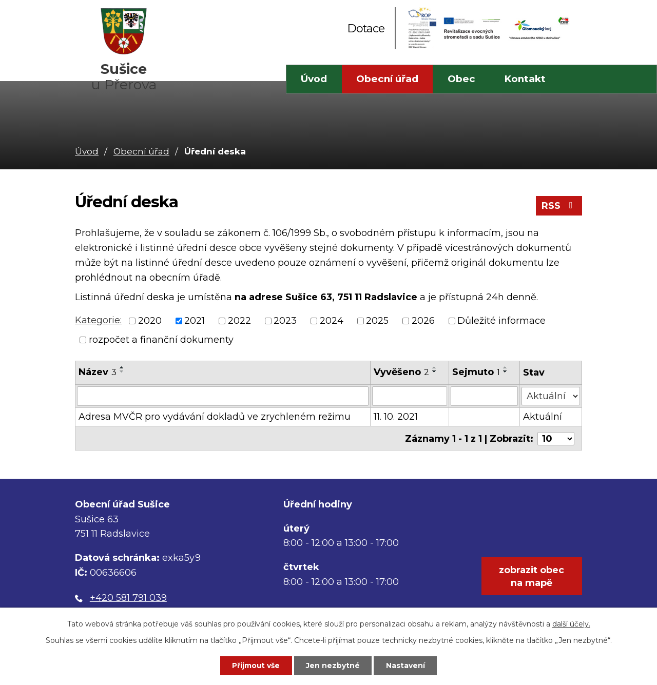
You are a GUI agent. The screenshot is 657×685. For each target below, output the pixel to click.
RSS (559, 206)
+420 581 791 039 (128, 596)
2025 (377, 320)
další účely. (571, 623)
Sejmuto (476, 372)
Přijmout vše (255, 665)
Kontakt (525, 79)
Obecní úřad (387, 79)
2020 (150, 320)
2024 (331, 320)
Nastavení (407, 665)
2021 (194, 320)
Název (98, 372)
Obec (461, 79)
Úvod (314, 79)
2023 (285, 320)
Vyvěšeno (401, 372)
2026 (423, 320)
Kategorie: (98, 320)
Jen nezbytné (333, 665)
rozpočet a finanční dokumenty (161, 339)
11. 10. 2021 (396, 416)
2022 (239, 320)
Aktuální (542, 416)
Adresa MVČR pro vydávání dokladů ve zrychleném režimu (215, 416)
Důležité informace (501, 320)
